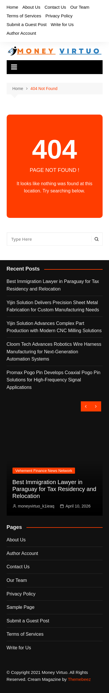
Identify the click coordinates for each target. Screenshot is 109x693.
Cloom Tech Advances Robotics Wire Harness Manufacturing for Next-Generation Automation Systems (54, 351)
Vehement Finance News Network (43, 470)
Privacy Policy (58, 15)
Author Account (21, 33)
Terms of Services (24, 15)
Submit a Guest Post (27, 24)
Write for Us (62, 24)
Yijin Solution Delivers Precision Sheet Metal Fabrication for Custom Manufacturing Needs (53, 306)
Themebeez (79, 679)
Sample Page (21, 607)
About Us (31, 7)
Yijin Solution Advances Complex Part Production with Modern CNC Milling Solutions (54, 327)
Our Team (80, 7)
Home (12, 7)
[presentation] (86, 406)
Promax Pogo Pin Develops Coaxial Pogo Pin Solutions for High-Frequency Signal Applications (54, 380)
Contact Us (55, 7)
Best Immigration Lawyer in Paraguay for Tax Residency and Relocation (53, 285)
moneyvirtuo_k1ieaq (36, 506)
